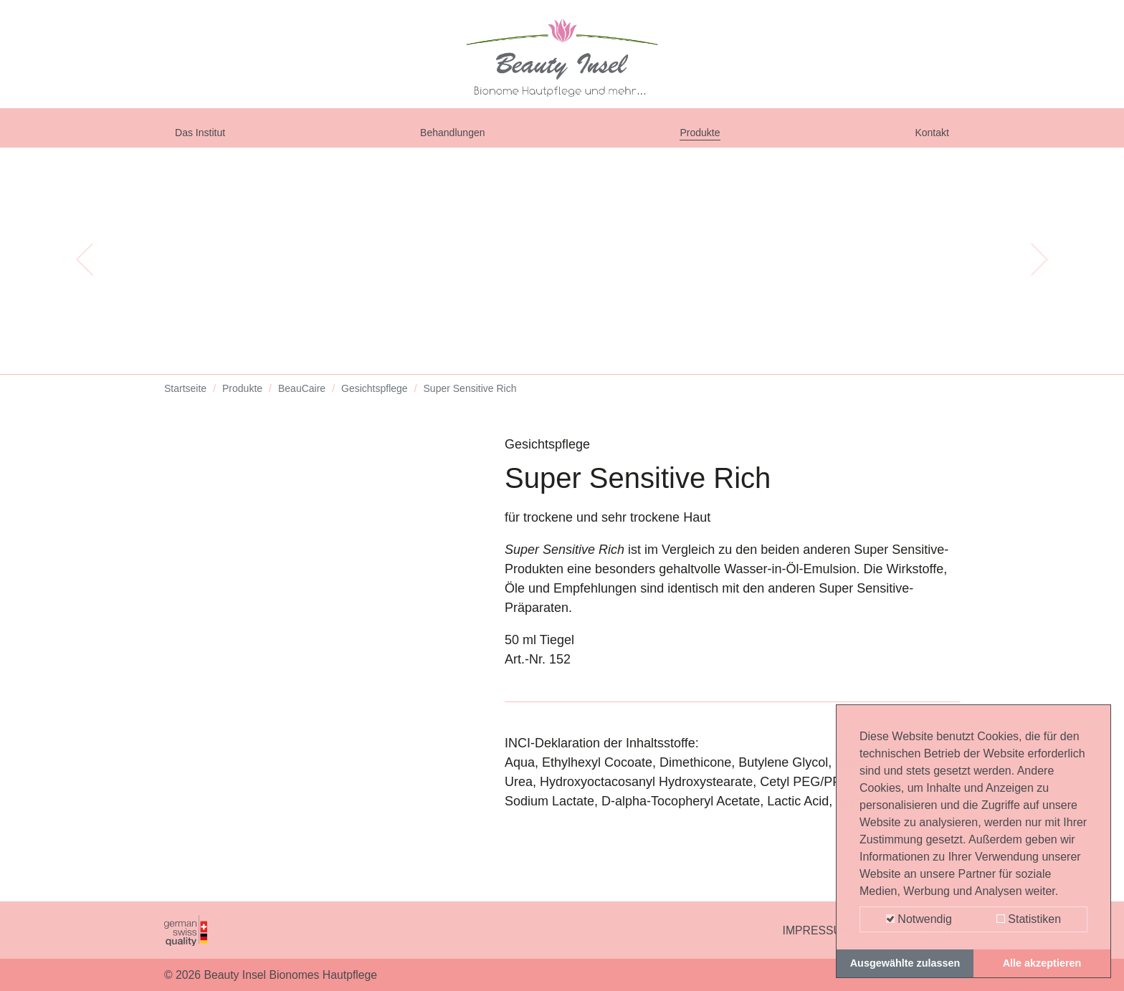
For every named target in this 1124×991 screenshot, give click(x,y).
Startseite (185, 401)
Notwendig (919, 919)
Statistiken (1028, 919)
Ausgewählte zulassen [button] (905, 963)
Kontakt (927, 137)
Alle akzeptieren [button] (1042, 963)
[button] (84, 272)
